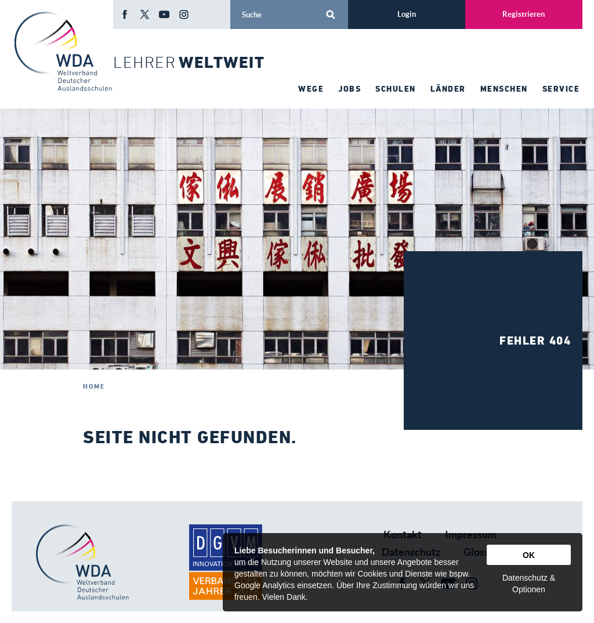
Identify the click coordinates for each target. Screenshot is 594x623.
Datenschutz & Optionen (528, 583)
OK (529, 555)
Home (94, 386)
